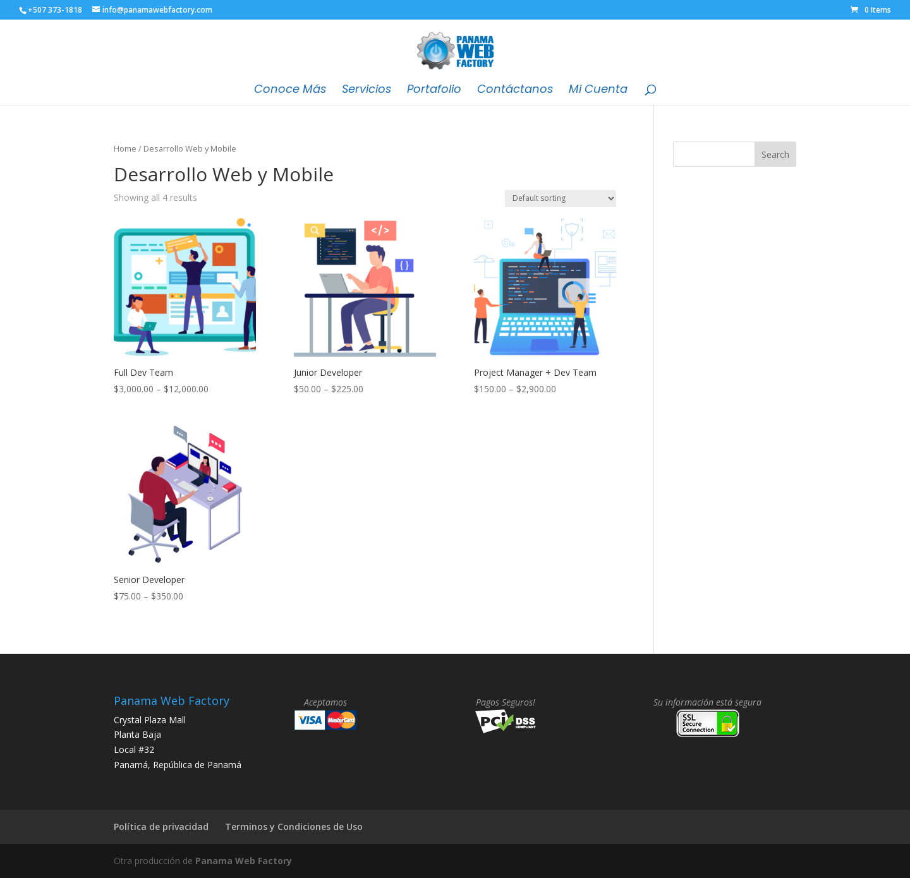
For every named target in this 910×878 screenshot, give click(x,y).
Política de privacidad (161, 827)
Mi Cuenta (598, 91)
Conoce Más (290, 91)
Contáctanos (515, 91)
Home (125, 148)
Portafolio (434, 91)
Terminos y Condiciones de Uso (294, 827)
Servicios (366, 91)
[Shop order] (560, 198)
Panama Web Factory (243, 861)
